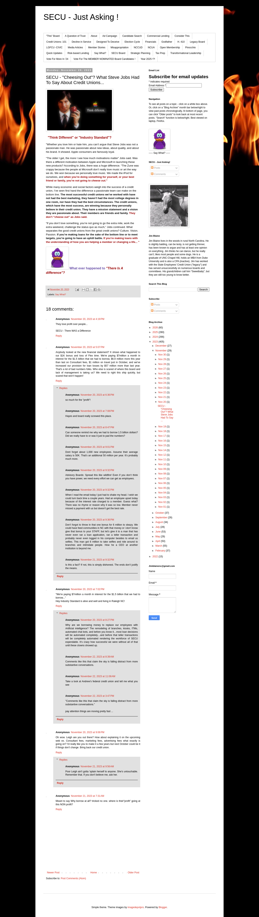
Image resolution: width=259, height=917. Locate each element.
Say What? (100, 53)
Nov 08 (162, 473)
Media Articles (75, 47)
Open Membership (170, 47)
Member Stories (96, 47)
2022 (156, 556)
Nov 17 (162, 435)
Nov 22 (162, 392)
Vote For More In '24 (57, 59)
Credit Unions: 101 (56, 41)
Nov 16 (162, 440)
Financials (150, 41)
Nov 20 (162, 402)
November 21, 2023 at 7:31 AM (87, 796)
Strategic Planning (140, 53)
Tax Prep (160, 53)
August (159, 522)
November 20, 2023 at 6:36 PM (97, 394)
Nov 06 (162, 483)
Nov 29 (162, 359)
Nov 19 (162, 426)
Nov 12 (162, 454)
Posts (155, 168)
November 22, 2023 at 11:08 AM (98, 676)
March (159, 545)
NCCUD (138, 47)
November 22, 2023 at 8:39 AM (97, 656)
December (161, 345)
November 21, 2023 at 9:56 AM (97, 766)
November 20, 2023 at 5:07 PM (87, 347)
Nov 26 (162, 373)
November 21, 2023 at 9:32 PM (97, 559)
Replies (63, 388)
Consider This (182, 36)
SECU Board (118, 53)
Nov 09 (162, 469)
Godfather (166, 41)
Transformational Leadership (185, 53)
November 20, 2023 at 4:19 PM (87, 319)
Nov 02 (162, 502)
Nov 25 (162, 378)
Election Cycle (132, 41)
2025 (156, 332)
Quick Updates (54, 53)
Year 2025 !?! (148, 59)
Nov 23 (162, 387)
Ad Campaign (109, 36)
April (158, 541)
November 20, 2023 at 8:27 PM (97, 620)
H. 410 (181, 41)
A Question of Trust (75, 36)
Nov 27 (162, 368)
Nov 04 (162, 492)
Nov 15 (162, 445)
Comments (158, 174)
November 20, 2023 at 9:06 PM (87, 732)
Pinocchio (190, 47)
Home (93, 872)
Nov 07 (162, 478)
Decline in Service (81, 41)
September (161, 517)
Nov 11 (162, 459)
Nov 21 (162, 397)
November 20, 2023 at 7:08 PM (97, 411)
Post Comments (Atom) (73, 878)
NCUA (151, 47)
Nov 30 (162, 354)
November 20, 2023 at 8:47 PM (97, 427)
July (157, 527)
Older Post (133, 872)
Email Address (157, 85)
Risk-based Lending (78, 53)
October (160, 512)
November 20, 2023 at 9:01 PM (97, 447)
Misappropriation (119, 47)
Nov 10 (162, 464)
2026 (156, 327)
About (94, 36)
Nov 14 (162, 450)
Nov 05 (162, 488)
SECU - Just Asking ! (81, 17)
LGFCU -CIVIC (54, 47)
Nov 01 (162, 506)
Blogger (163, 907)
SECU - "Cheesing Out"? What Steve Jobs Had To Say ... (165, 413)
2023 (156, 341)
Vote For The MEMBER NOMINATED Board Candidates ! (104, 59)
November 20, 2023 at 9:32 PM (97, 470)
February (160, 550)
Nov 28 (162, 364)
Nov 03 (162, 497)
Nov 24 (162, 383)
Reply (59, 335)
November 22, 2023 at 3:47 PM (97, 696)
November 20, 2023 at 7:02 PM (87, 589)
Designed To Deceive (107, 41)
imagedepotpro (136, 907)
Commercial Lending (158, 36)
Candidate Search (132, 36)
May (158, 536)
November (161, 350)
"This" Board (53, 36)
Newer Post (53, 872)
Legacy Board (197, 41)
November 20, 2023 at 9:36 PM (97, 519)
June (158, 531)
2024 (156, 336)
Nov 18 (162, 431)
